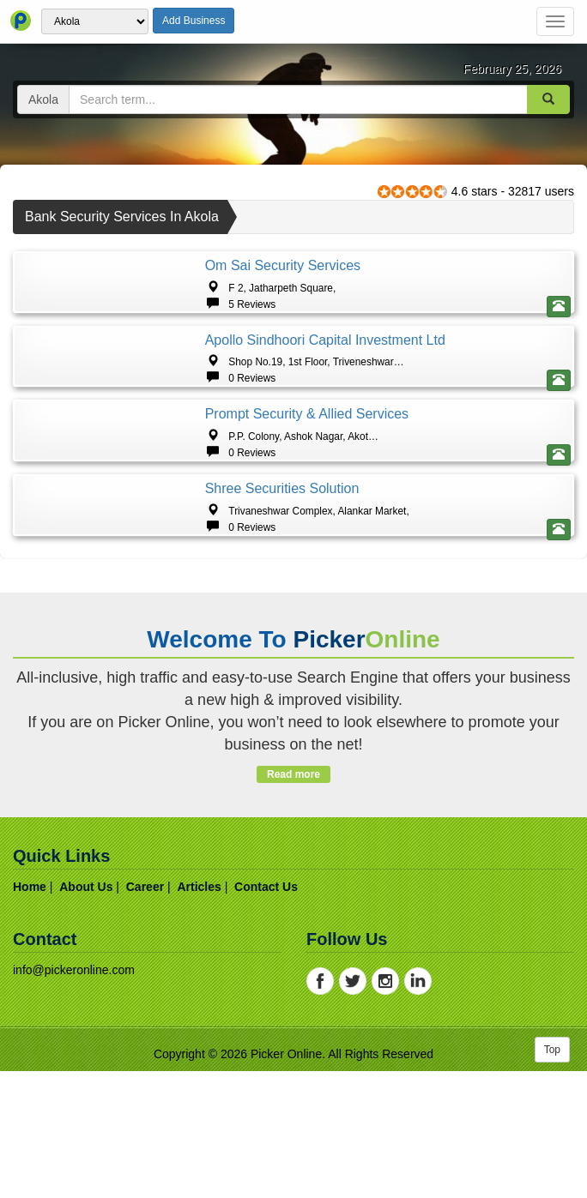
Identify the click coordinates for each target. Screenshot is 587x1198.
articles (199, 1169)
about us (85, 1169)
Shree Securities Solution (282, 700)
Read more (293, 1057)
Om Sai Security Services (282, 265)
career (145, 1169)
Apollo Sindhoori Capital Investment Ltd (325, 410)
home (29, 1169)
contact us (266, 1169)
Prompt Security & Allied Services (306, 555)
